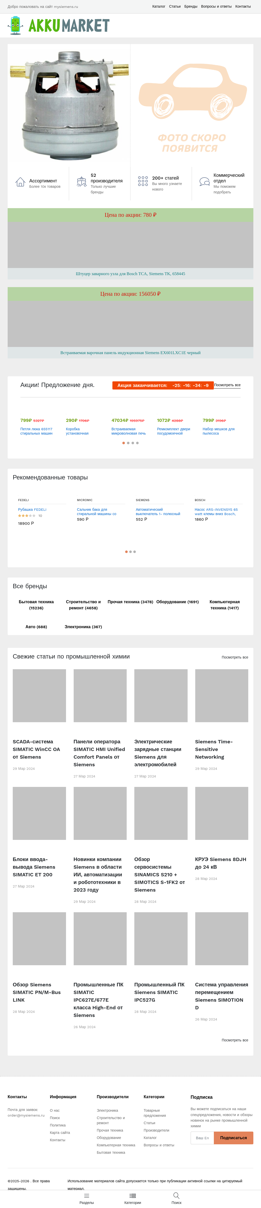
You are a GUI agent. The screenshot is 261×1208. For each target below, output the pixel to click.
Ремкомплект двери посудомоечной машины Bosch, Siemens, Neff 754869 (173, 431)
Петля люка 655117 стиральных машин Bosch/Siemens (36, 431)
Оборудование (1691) (177, 601)
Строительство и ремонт (111, 1120)
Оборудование (109, 1138)
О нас (55, 1110)
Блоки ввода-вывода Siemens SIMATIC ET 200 (34, 867)
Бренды (191, 6)
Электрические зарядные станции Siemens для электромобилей (157, 753)
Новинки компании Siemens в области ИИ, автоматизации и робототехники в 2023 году (98, 874)
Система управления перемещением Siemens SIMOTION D (221, 996)
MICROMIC (85, 500)
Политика (58, 1125)
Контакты (243, 6)
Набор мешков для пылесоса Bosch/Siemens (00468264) (218, 431)
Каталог (158, 6)
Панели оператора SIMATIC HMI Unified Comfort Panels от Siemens (99, 753)
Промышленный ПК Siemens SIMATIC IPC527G (159, 992)
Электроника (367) (83, 626)
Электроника (107, 1110)
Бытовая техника (111, 1152)
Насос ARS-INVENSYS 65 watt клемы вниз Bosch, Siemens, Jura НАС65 (216, 511)
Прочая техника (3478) (130, 601)
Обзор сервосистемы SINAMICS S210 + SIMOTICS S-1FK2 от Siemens (159, 874)
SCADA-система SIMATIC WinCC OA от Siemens (36, 749)
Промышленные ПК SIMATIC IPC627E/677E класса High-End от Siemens (99, 1000)
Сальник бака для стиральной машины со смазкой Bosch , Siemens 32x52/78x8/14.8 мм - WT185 (98, 511)
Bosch (200, 500)
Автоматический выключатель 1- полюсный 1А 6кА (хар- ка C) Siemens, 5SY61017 (158, 511)
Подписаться (233, 1137)
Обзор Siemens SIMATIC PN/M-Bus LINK (37, 992)
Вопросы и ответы (216, 6)
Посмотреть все (227, 385)
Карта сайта (60, 1133)
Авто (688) (36, 626)
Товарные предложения (155, 1113)
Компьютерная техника (116, 1145)
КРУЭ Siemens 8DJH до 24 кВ (220, 863)
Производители (156, 1130)
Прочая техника (110, 1130)
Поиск (55, 1118)
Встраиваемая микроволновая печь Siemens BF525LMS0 (129, 431)
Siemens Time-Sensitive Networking (214, 749)
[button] (123, 159)
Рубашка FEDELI (32, 509)
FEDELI (23, 500)
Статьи (174, 6)
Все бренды (30, 586)
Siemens (142, 500)
